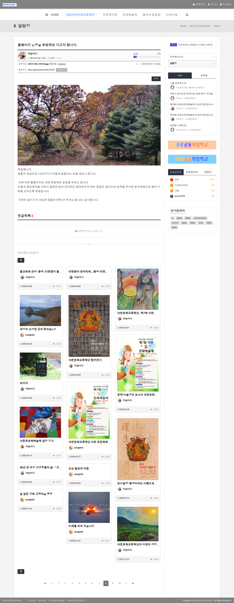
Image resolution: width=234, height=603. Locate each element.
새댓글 (204, 75)
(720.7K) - (47, 64)
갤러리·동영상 (152, 15)
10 (119, 583)
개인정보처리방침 (57, 600)
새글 (179, 75)
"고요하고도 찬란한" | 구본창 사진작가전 (196, 45)
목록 (156, 78)
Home (183, 26)
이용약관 (42, 600)
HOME (52, 15)
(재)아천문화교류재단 (80, 15)
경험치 (208, 172)
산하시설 (172, 15)
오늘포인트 (176, 172)
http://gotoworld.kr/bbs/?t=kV (41, 70)
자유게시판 (110, 15)
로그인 (212, 4)
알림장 (173, 63)
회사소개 (32, 600)
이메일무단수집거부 (76, 600)
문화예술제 (130, 15)
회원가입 (199, 4)
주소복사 (62, 70)
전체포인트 (192, 172)
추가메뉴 (225, 4)
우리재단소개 (176, 57)
